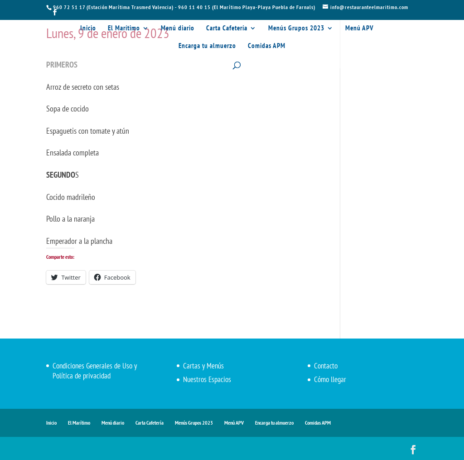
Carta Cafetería (226, 28)
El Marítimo (124, 28)
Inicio (88, 28)
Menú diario (177, 28)
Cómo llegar (330, 379)
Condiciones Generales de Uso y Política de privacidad (95, 371)
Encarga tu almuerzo (207, 46)
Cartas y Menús (203, 366)
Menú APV (359, 28)
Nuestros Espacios (207, 379)
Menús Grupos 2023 (296, 28)
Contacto (326, 366)
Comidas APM (266, 46)
